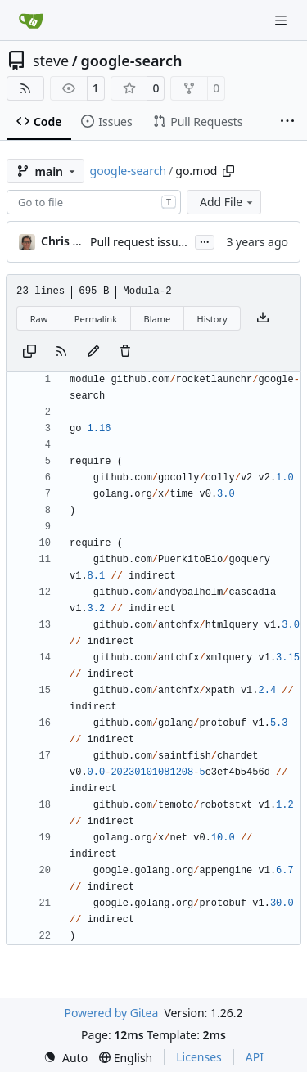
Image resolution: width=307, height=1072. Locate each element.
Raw (39, 319)
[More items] (287, 122)
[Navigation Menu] (282, 20)
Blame (156, 319)
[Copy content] (29, 352)
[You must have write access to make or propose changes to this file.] (125, 352)
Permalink (95, 319)
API (255, 1057)
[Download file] (263, 318)
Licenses (199, 1057)
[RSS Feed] (25, 88)
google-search (131, 60)
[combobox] (94, 202)
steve (51, 60)
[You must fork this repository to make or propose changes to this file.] (93, 352)
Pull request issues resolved (164, 242)
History (212, 319)
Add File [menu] (227, 201)
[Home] (31, 20)
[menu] (65, 1057)
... (205, 240)
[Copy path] (228, 171)
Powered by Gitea (111, 1012)
